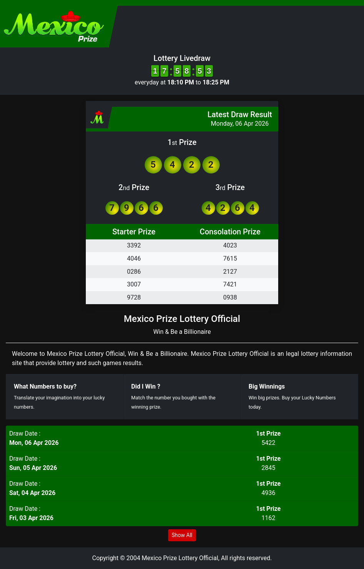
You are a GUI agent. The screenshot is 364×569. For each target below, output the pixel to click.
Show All (182, 535)
